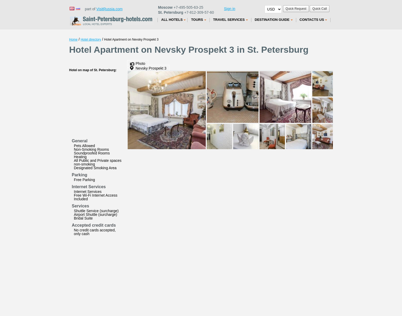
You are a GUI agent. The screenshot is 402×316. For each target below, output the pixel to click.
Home (73, 39)
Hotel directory (91, 39)
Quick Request (296, 9)
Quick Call (319, 9)
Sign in (229, 9)
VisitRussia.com (109, 9)
